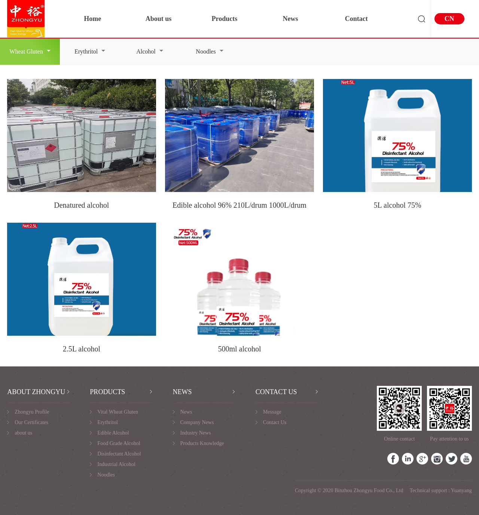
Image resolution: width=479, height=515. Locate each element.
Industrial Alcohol (116, 464)
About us (159, 18)
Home (92, 18)
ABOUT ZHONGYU (36, 392)
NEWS (182, 392)
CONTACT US (276, 392)
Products (224, 18)
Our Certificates (31, 422)
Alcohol (149, 51)
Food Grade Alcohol (118, 443)
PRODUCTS (107, 392)
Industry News (195, 433)
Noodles (209, 51)
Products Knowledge (202, 443)
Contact (356, 18)
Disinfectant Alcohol (119, 454)
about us (23, 433)
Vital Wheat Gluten (117, 412)
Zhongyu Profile (32, 412)
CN (449, 18)
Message (272, 412)
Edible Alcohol (113, 433)
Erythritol (89, 51)
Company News (197, 422)
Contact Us (275, 422)
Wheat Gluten (29, 51)
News (290, 18)
